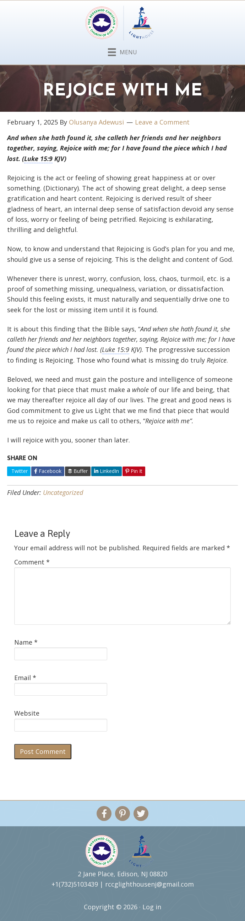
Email (25, 677)
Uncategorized (63, 492)
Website (26, 713)
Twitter (19, 471)
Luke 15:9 (38, 158)
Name (26, 642)
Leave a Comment (162, 122)
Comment (32, 562)
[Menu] (122, 50)
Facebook (47, 471)
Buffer (78, 471)
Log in (151, 907)
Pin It (133, 471)
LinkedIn (106, 471)
